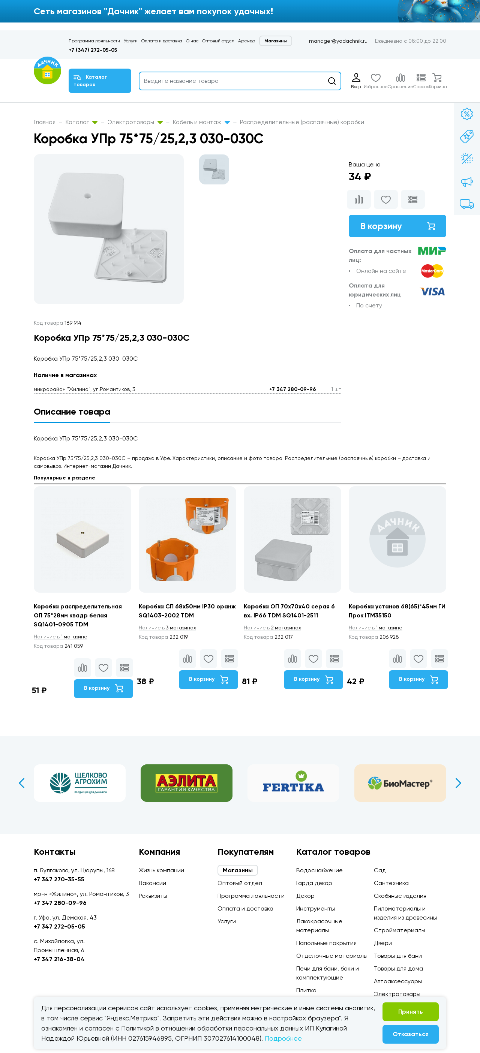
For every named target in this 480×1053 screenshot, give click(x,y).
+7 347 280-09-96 (292, 389)
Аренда (246, 40)
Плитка (306, 990)
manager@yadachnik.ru (338, 41)
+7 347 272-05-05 (59, 926)
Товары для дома (398, 968)
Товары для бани (398, 955)
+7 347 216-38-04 (59, 959)
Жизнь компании (161, 870)
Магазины (275, 40)
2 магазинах (273, 628)
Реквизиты (153, 895)
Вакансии (152, 883)
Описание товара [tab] (72, 411)
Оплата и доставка (161, 40)
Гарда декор (314, 883)
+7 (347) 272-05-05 (93, 50)
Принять (410, 1011)
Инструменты (315, 908)
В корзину (397, 225)
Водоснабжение (319, 870)
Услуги (131, 40)
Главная (45, 122)
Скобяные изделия (400, 895)
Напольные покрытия (326, 943)
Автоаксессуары (398, 981)
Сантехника (391, 883)
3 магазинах (168, 628)
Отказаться (411, 1034)
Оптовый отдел (218, 40)
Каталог (82, 122)
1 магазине (61, 637)
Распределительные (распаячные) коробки (302, 122)
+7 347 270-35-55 (59, 879)
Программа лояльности (94, 40)
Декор (305, 895)
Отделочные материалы (332, 955)
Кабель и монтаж (201, 122)
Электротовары (135, 122)
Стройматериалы (399, 930)
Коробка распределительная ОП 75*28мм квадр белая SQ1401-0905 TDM (78, 615)
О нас (192, 40)
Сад (380, 870)
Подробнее (283, 1038)
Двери (383, 943)
